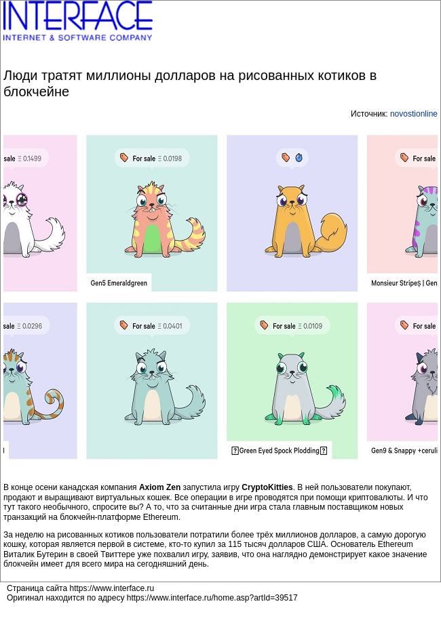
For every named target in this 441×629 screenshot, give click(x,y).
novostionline (414, 114)
